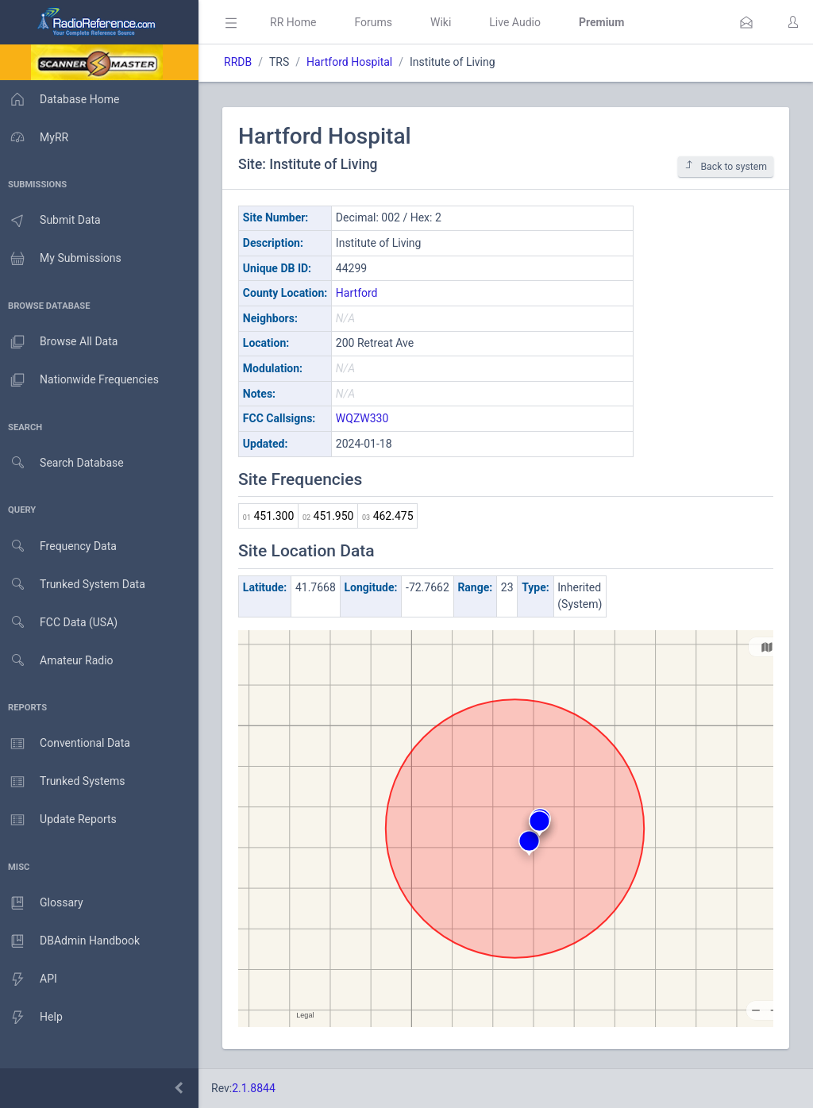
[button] (746, 22)
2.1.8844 (258, 1088)
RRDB (242, 62)
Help (33, 1017)
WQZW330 (367, 418)
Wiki (445, 22)
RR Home (298, 22)
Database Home (62, 99)
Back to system (725, 166)
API (31, 979)
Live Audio (519, 22)
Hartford (362, 293)
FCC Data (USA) (61, 622)
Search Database (64, 463)
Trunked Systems (64, 782)
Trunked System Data (75, 584)
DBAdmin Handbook (72, 941)
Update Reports (60, 820)
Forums (378, 22)
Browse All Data (61, 342)
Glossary (43, 903)
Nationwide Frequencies (82, 380)
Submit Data (53, 221)
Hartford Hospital (354, 62)
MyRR (36, 137)
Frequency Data (60, 546)
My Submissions (63, 259)
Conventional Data (67, 744)
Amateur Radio (59, 660)
